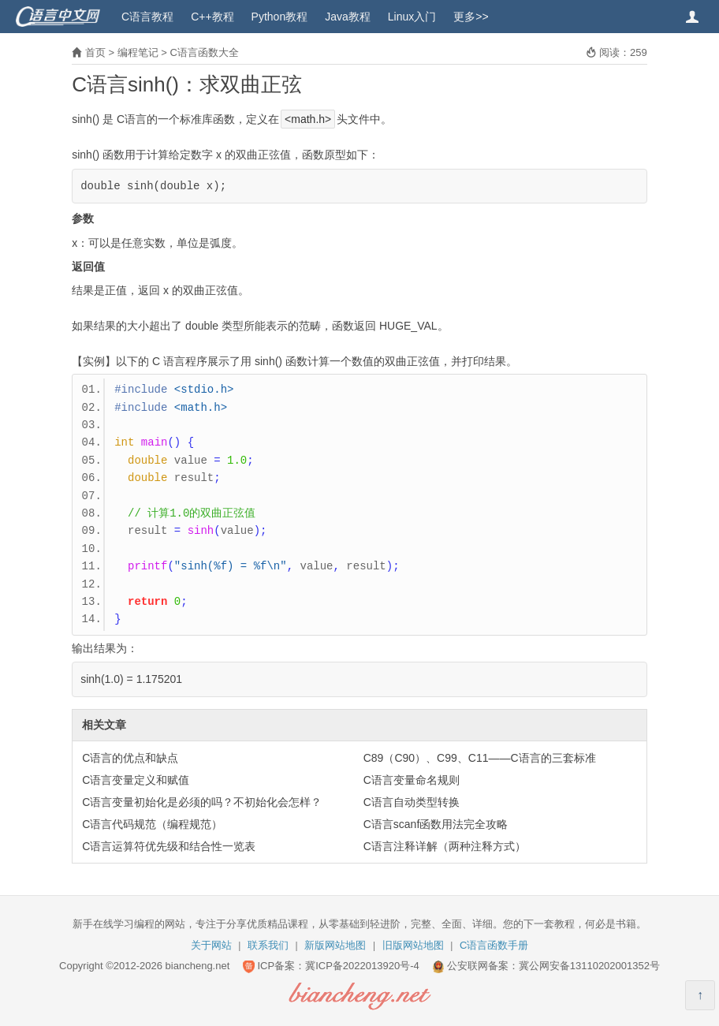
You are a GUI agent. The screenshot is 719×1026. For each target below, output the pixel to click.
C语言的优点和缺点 (130, 758)
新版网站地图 (335, 945)
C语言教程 (147, 16)
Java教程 (348, 16)
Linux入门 (412, 16)
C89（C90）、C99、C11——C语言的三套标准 (479, 758)
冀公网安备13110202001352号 (589, 966)
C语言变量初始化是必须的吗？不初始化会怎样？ (202, 802)
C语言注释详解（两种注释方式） (444, 846)
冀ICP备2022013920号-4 (362, 966)
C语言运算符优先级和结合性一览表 (168, 846)
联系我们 (268, 945)
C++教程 (212, 16)
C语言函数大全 (204, 52)
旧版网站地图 (413, 945)
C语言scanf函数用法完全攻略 (436, 824)
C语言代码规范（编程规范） (152, 824)
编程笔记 (137, 52)
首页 (95, 52)
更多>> (470, 16)
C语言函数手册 (494, 945)
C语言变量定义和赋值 (135, 780)
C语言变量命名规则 (411, 780)
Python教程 (279, 16)
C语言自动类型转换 (411, 802)
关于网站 (211, 945)
